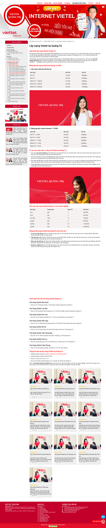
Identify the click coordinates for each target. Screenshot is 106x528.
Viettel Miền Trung (49, 41)
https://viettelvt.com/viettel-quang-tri (56, 354)
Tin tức (91, 3)
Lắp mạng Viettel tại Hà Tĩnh (17, 82)
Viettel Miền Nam (13, 63)
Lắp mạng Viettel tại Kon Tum (17, 94)
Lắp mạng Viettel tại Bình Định (17, 66)
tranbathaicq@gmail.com (73, 509)
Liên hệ (97, 3)
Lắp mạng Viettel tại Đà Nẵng (17, 69)
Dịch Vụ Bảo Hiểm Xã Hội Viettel (47, 512)
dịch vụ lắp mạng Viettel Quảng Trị (50, 53)
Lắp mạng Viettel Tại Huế (16, 68)
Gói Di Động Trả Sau (13, 60)
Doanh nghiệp (58, 3)
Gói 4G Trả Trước (13, 58)
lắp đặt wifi (82, 55)
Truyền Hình (48, 3)
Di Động (68, 3)
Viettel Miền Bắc (12, 101)
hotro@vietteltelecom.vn (42, 358)
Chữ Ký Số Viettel (13, 51)
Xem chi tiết (34, 397)
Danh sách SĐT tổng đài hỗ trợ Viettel (20, 149)
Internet (39, 3)
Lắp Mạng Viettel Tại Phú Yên (17, 74)
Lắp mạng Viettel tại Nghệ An (17, 71)
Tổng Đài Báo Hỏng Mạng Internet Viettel (20, 159)
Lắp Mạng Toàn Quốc (79, 3)
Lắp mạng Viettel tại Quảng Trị (65, 41)
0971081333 (71, 508)
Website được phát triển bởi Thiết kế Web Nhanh (53, 524)
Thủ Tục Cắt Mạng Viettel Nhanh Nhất (20, 139)
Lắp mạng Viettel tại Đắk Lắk (17, 83)
